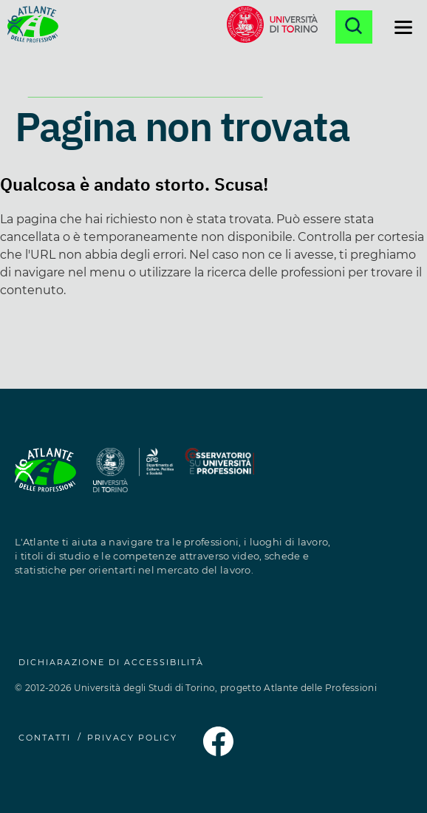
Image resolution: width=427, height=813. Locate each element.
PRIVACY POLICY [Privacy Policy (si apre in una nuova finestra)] (132, 737)
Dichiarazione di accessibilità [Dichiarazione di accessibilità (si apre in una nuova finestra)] (111, 662)
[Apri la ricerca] (353, 27)
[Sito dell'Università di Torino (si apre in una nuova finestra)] (272, 27)
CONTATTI (44, 737)
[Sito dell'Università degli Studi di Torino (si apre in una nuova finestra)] (111, 478)
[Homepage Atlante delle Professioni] (32, 27)
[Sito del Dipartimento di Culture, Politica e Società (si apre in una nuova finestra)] (156, 478)
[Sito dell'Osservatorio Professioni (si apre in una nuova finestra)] (219, 478)
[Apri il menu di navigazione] (403, 27)
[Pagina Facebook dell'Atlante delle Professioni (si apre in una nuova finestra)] (218, 752)
